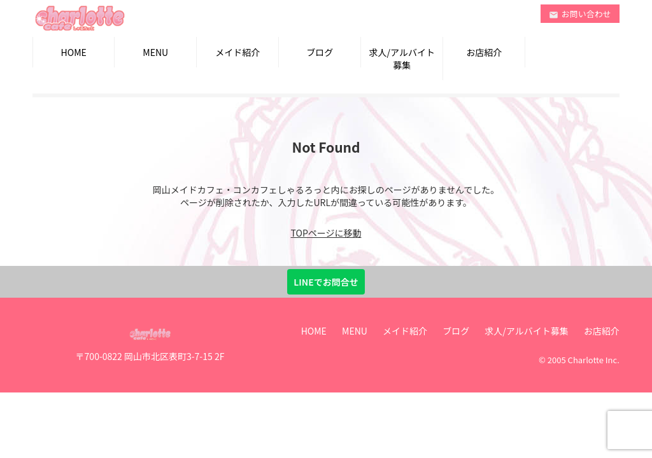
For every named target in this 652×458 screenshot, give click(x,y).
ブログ (319, 52)
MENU (155, 52)
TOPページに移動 (326, 232)
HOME (74, 52)
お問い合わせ (580, 14)
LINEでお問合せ (326, 281)
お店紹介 (484, 52)
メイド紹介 (237, 52)
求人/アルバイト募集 (402, 58)
